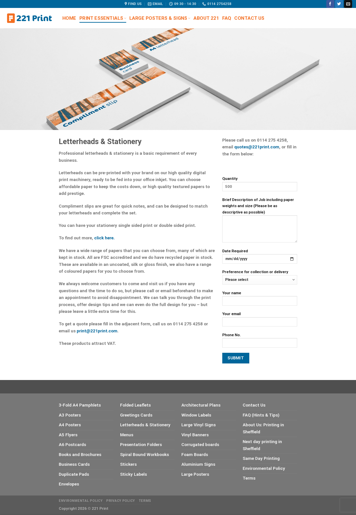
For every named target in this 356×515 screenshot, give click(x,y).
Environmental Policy (264, 468)
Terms (249, 478)
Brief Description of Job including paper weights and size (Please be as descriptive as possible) (259, 221)
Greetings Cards (136, 415)
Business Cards (74, 464)
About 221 (206, 18)
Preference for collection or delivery (259, 277)
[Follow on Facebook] (330, 4)
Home (69, 18)
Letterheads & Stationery (145, 424)
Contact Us (249, 18)
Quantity (259, 185)
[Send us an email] (348, 4)
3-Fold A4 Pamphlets (80, 405)
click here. (104, 237)
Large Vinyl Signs (198, 424)
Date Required (259, 258)
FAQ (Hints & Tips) (261, 415)
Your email (259, 320)
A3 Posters (70, 415)
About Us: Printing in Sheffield (263, 428)
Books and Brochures (80, 454)
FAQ (226, 18)
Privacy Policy (120, 501)
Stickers (128, 464)
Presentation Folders (141, 444)
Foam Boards (194, 454)
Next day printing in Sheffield (262, 445)
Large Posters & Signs (159, 18)
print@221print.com (97, 331)
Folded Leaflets (135, 405)
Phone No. (259, 342)
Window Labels (196, 415)
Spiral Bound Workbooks (144, 454)
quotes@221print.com (256, 147)
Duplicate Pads (74, 474)
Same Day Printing (261, 458)
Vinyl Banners (195, 434)
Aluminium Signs (198, 464)
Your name (259, 300)
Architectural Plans (200, 405)
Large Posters (195, 474)
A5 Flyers (68, 434)
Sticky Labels (133, 474)
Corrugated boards (200, 444)
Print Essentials (102, 18)
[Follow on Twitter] (339, 4)
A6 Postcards (72, 444)
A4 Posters (70, 424)
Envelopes (69, 484)
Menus (126, 434)
